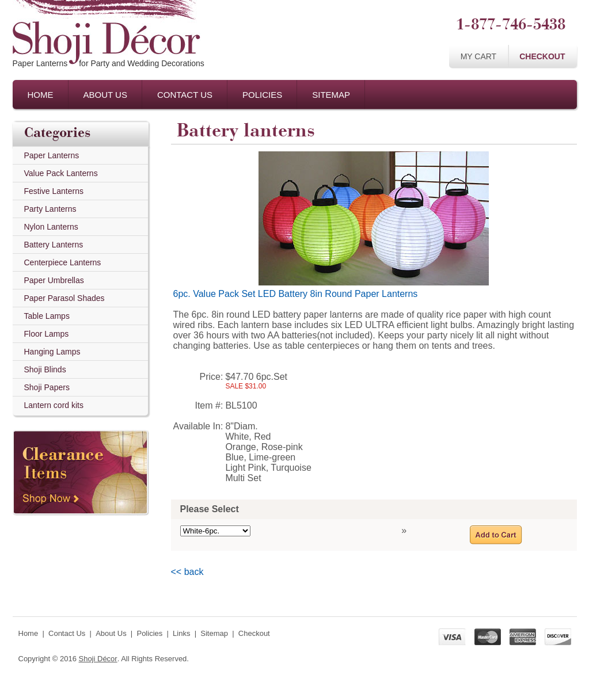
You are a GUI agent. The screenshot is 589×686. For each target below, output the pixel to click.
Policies (262, 95)
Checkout (542, 56)
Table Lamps (47, 316)
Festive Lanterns (54, 191)
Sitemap (331, 95)
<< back (187, 572)
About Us (105, 95)
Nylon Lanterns (51, 226)
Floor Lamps (46, 333)
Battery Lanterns (53, 244)
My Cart (479, 56)
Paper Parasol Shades (64, 298)
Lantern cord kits (54, 405)
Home (41, 95)
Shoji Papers (47, 387)
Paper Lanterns (51, 155)
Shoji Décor (97, 658)
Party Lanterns (50, 209)
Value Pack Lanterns (61, 173)
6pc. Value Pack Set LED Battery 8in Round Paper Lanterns (295, 294)
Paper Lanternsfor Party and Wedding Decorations (108, 63)
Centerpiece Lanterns (62, 262)
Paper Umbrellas (54, 280)
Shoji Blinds (45, 369)
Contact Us (184, 95)
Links (181, 633)
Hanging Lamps (52, 351)
